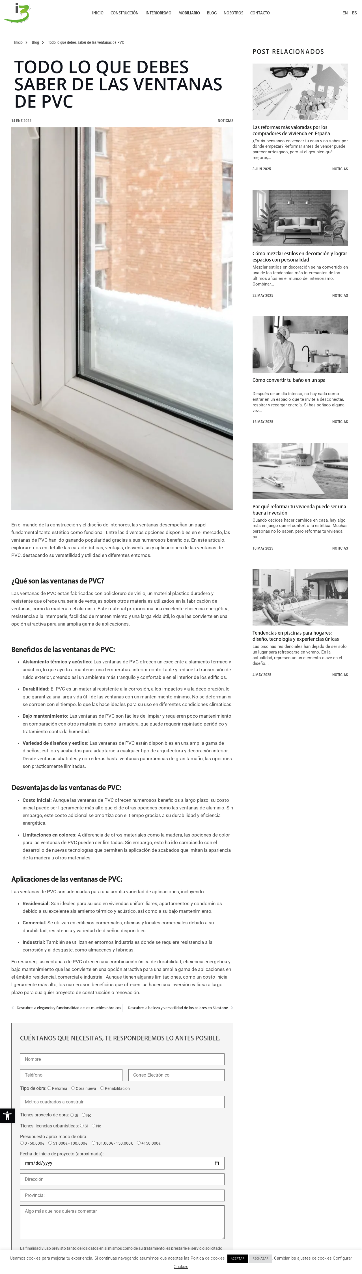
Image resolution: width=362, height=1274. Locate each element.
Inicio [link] (98, 13)
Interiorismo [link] (158, 13)
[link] (7, 1116)
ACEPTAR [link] (237, 1258)
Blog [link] (212, 13)
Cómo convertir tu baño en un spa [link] (289, 380)
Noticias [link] (225, 120)
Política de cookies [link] (208, 1258)
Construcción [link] (125, 13)
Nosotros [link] (233, 13)
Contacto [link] (260, 13)
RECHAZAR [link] (260, 1258)
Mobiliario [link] (189, 13)
